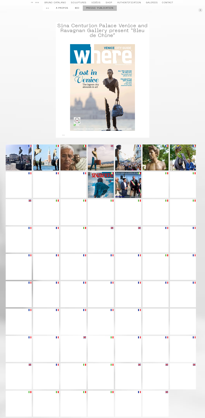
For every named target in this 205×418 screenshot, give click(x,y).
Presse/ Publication (99, 8)
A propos (62, 8)
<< (47, 8)
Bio (77, 8)
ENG (37, 2)
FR (32, 2)
